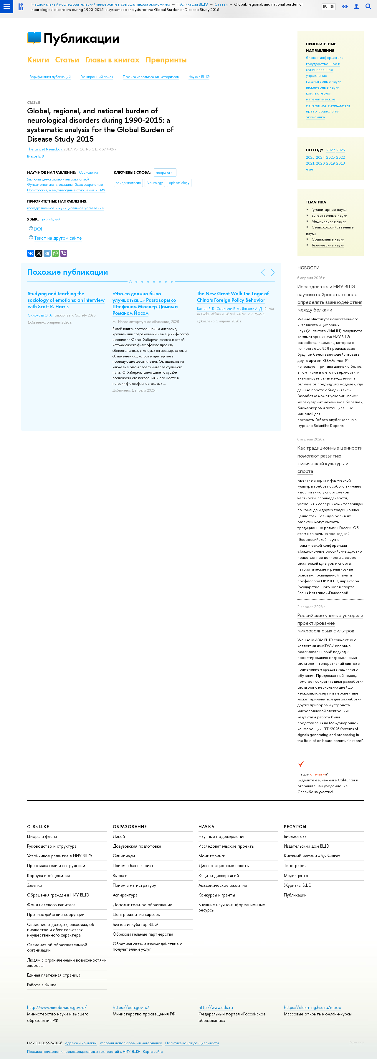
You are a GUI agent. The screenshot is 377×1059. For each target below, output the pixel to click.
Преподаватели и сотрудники (56, 865)
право (311, 111)
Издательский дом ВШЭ (306, 846)
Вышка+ (120, 875)
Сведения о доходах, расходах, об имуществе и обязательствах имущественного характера (60, 930)
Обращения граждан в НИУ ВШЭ (58, 895)
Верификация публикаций (50, 76)
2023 (330, 157)
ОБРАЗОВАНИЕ (130, 826)
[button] (130, 282)
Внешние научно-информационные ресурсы (232, 907)
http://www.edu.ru (216, 1007)
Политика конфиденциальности (192, 1042)
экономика (315, 117)
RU (325, 6)
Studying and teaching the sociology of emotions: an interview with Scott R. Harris (66, 300)
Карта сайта (153, 1051)
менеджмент (339, 105)
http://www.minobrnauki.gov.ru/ (57, 1007)
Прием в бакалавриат (133, 865)
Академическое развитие (223, 885)
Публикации (81, 38)
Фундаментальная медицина (50, 184)
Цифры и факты (42, 836)
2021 (310, 163)
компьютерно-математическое (320, 96)
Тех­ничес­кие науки (328, 245)
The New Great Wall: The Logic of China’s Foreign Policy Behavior (233, 296)
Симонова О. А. (40, 315)
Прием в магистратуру (134, 885)
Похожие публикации (67, 272)
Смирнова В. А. (228, 308)
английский (51, 219)
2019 (330, 163)
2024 (320, 157)
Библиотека (295, 836)
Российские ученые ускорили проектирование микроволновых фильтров (330, 623)
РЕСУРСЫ (295, 826)
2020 (320, 163)
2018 (340, 163)
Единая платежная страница (53, 975)
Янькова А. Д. (252, 308)
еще (309, 169)
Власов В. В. (35, 156)
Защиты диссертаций (219, 875)
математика (316, 105)
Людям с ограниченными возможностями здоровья (67, 962)
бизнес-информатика (324, 57)
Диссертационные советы (224, 865)
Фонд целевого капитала (51, 904)
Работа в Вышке (42, 984)
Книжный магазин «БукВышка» (312, 856)
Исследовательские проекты (226, 846)
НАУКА (207, 826)
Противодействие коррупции (56, 914)
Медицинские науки (329, 221)
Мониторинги (212, 856)
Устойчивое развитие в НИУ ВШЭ (59, 856)
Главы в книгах (112, 59)
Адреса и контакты (81, 1042)
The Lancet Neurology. (45, 149)
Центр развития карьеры (137, 914)
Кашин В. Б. (206, 308)
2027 (330, 150)
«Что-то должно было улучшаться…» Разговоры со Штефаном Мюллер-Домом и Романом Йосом (145, 303)
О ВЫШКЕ (38, 826)
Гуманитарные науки (329, 209)
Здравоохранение (89, 184)
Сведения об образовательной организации (57, 947)
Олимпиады (124, 856)
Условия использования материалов (131, 1042)
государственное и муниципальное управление (323, 69)
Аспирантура (125, 895)
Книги (38, 59)
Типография (295, 865)
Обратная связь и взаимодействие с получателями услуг (147, 946)
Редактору (356, 1042)
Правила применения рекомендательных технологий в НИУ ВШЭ (83, 1051)
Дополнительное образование (142, 904)
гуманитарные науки (323, 81)
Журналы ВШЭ (298, 885)
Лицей (119, 836)
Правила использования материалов (151, 76)
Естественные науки (329, 215)
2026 (340, 150)
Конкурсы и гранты (217, 895)
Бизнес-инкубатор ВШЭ (135, 924)
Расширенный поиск (96, 76)
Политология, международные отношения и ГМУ (66, 190)
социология (328, 111)
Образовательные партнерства (143, 934)
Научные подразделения (222, 836)
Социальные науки (328, 239)
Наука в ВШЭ (198, 76)
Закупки (34, 885)
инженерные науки (322, 87)
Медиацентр (296, 875)
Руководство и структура (52, 846)
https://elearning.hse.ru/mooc (312, 1007)
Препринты (166, 59)
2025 (310, 157)
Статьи (67, 59)
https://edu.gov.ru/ (131, 1007)
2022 (340, 157)
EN (332, 6)
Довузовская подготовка (137, 846)
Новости (308, 268)
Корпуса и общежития (48, 875)
